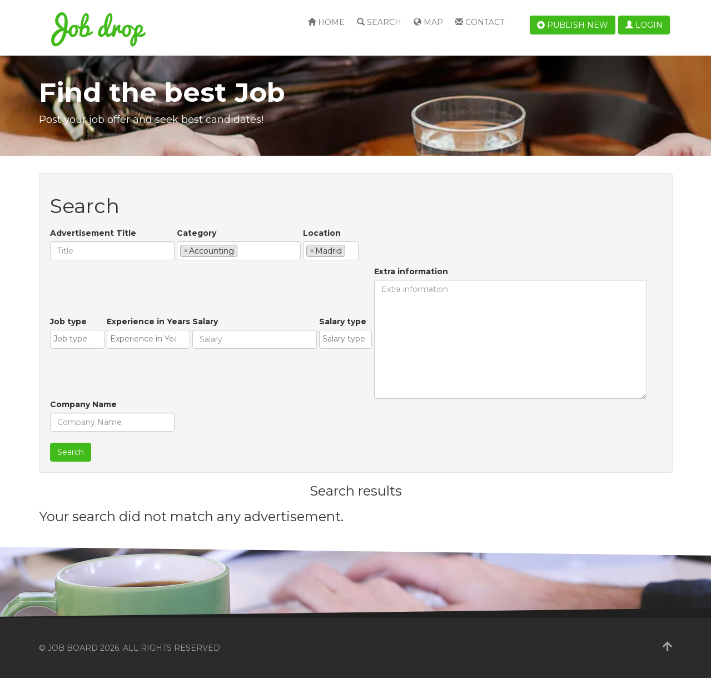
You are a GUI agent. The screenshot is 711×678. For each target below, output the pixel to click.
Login (644, 25)
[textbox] (243, 250)
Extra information (411, 271)
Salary (205, 321)
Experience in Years (148, 321)
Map (428, 22)
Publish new (572, 25)
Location (322, 233)
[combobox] (239, 250)
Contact (479, 22)
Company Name (83, 404)
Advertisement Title (93, 233)
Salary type (342, 321)
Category (196, 233)
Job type (68, 321)
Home (326, 22)
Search (379, 22)
